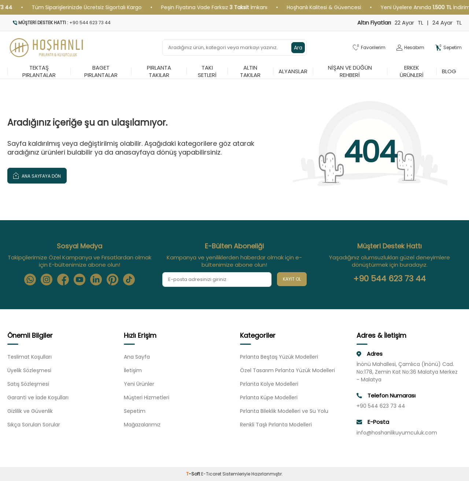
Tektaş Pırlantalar (39, 71)
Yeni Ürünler (139, 384)
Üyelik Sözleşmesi (29, 370)
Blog (449, 71)
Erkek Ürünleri (412, 71)
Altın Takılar (250, 71)
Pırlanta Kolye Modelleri (269, 384)
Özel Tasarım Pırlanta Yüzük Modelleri (287, 370)
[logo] (46, 48)
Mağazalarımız (142, 424)
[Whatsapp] (30, 279)
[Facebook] (63, 279)
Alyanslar (292, 71)
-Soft (193, 474)
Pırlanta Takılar (159, 71)
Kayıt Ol (292, 279)
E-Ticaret (211, 474)
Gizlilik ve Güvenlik (30, 411)
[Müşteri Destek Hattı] (118, 22)
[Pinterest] (112, 279)
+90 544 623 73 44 (389, 279)
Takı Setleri (207, 71)
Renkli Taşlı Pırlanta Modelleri (276, 424)
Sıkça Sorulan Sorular (33, 424)
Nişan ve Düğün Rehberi (350, 71)
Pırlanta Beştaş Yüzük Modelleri (279, 356)
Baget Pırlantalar (101, 71)
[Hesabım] (410, 48)
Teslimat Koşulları (29, 356)
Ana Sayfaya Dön (37, 175)
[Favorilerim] (369, 48)
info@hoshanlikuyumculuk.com (397, 432)
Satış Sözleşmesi (28, 384)
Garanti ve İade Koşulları (38, 397)
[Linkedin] (96, 279)
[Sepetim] (448, 48)
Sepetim (134, 411)
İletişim (133, 370)
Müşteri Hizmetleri (146, 397)
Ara (298, 47)
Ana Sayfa (137, 356)
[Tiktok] (129, 279)
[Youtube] (79, 279)
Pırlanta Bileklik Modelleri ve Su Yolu (284, 411)
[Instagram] (46, 279)
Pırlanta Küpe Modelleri (269, 397)
